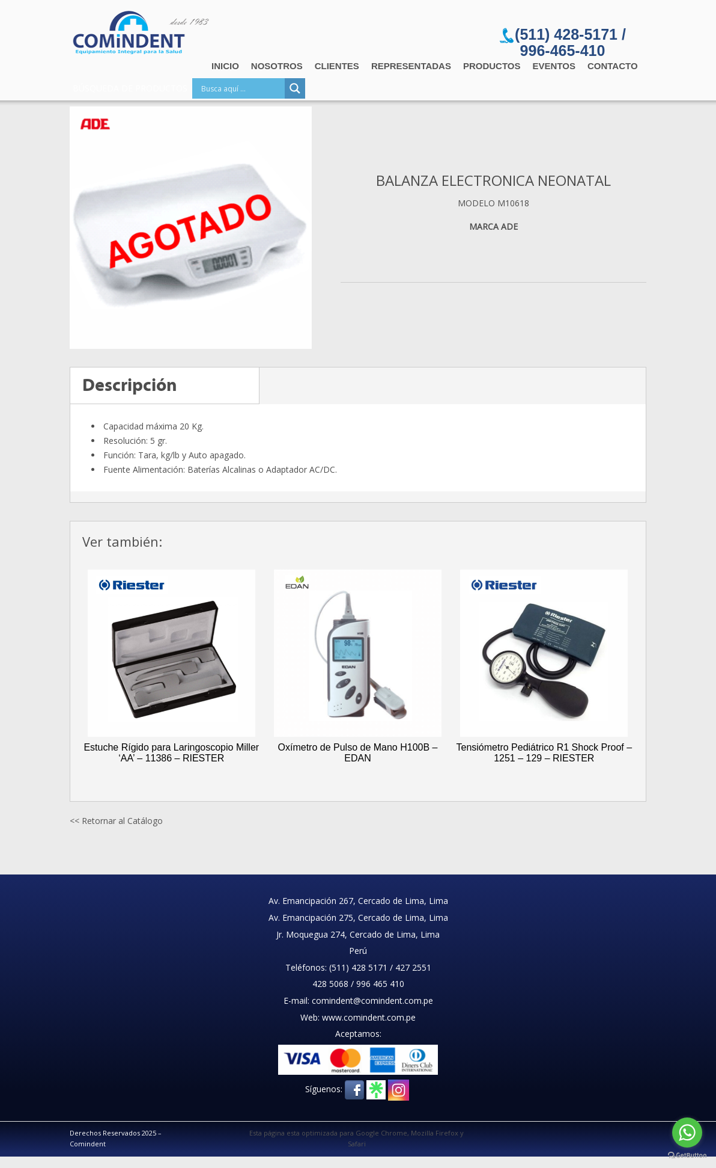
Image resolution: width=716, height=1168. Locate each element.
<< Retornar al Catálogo (116, 820)
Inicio (225, 66)
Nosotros (277, 66)
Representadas (411, 66)
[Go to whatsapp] (687, 1132)
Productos (492, 66)
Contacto (612, 66)
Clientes (337, 66)
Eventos (554, 66)
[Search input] (241, 88)
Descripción (129, 385)
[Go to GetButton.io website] (687, 1156)
